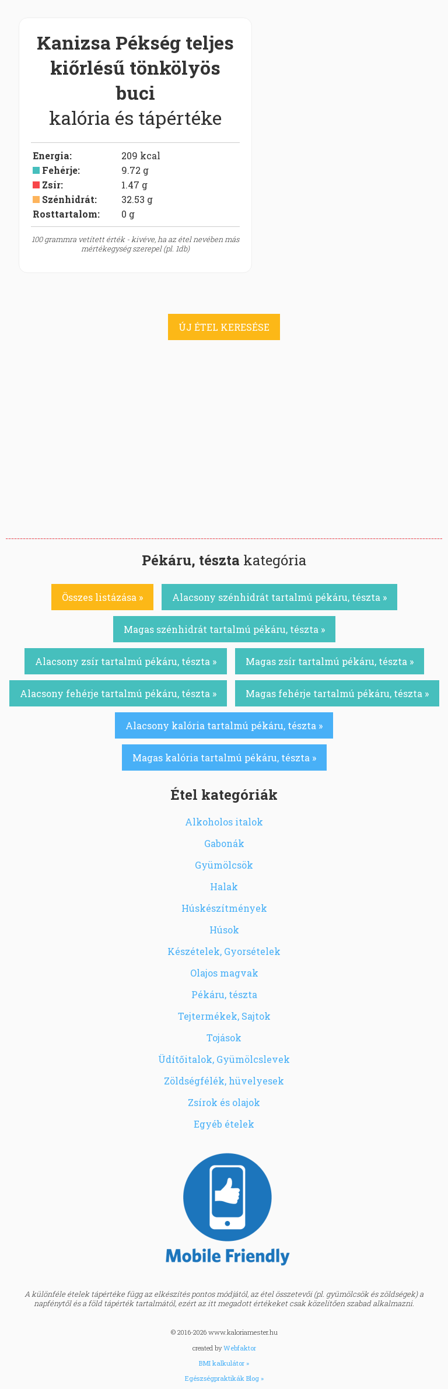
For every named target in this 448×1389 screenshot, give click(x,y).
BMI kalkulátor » (224, 1363)
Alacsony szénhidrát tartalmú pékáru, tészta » (279, 597)
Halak (224, 886)
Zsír (51, 185)
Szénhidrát (68, 199)
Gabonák (224, 843)
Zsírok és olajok (224, 1102)
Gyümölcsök (224, 865)
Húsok (224, 929)
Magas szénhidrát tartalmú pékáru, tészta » (224, 629)
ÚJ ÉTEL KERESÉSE (224, 327)
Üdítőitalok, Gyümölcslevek (224, 1059)
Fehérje (60, 170)
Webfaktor (239, 1347)
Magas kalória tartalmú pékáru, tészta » (224, 757)
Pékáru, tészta (224, 994)
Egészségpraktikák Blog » (224, 1378)
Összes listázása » (102, 597)
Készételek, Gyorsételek (224, 951)
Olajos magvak (224, 973)
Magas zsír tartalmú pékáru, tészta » (330, 661)
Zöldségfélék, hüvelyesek (224, 1081)
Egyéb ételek (224, 1124)
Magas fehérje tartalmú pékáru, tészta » (337, 693)
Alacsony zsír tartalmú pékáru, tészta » (125, 661)
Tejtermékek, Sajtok (224, 1016)
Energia (51, 155)
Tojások (224, 1037)
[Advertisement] (224, 451)
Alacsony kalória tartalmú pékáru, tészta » (224, 725)
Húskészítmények (224, 908)
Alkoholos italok (224, 822)
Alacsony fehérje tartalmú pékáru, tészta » (118, 693)
